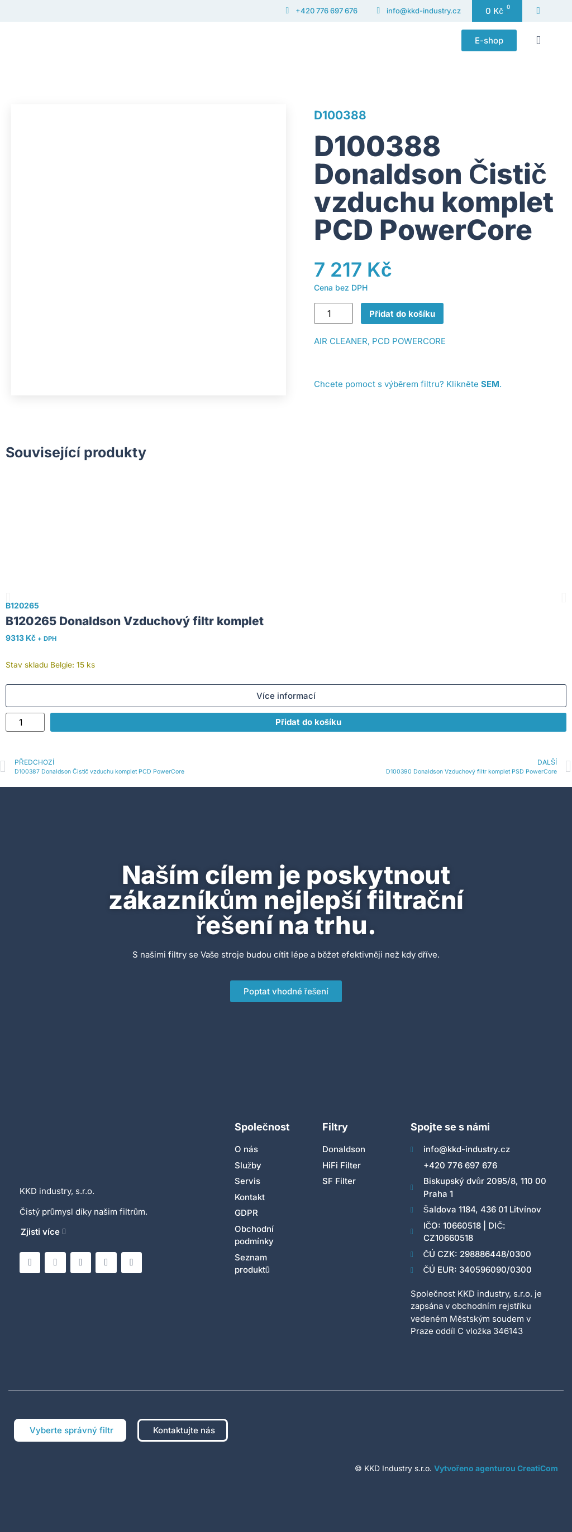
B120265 (22, 605)
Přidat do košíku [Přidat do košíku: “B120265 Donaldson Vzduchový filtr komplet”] (308, 722)
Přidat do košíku (402, 313)
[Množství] (333, 313)
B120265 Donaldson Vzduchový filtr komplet (135, 621)
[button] (538, 41)
